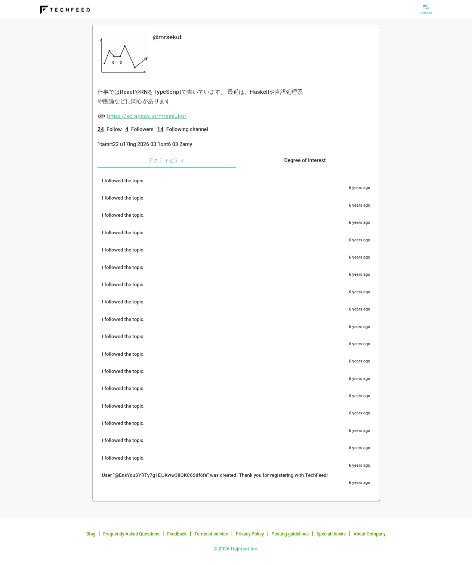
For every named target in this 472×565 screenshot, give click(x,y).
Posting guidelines (290, 534)
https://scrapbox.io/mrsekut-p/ (146, 116)
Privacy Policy (250, 534)
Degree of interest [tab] (305, 160)
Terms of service (211, 534)
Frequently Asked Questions (131, 534)
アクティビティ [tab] (166, 160)
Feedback (176, 534)
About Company (370, 534)
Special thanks (331, 534)
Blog (90, 534)
